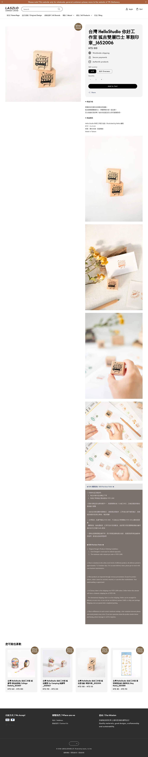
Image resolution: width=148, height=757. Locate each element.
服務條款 (67, 753)
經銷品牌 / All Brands (52, 15)
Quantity (91, 76)
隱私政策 (74, 753)
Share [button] (92, 92)
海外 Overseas (104, 71)
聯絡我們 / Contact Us (60, 723)
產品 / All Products (83, 15)
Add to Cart (113, 86)
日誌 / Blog (98, 15)
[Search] (59, 9)
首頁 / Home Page (13, 15)
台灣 (92, 71)
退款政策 (81, 753)
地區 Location (92, 67)
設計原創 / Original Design (32, 15)
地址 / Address (57, 720)
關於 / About (67, 15)
